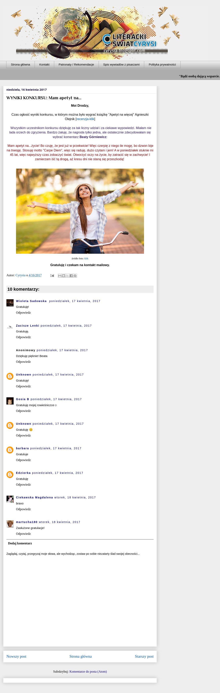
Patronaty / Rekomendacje (76, 64)
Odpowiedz (23, 312)
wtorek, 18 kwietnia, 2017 (75, 497)
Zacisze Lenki (27, 325)
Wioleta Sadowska (32, 301)
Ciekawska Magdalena (34, 497)
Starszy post (144, 656)
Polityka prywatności (162, 64)
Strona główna (20, 64)
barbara (22, 448)
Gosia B (22, 399)
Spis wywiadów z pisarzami (121, 64)
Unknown (23, 374)
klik (86, 258)
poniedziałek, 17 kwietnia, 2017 (75, 301)
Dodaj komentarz (20, 543)
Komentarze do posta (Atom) (88, 671)
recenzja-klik (85, 119)
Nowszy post (16, 656)
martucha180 (27, 522)
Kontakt (44, 64)
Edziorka (23, 472)
